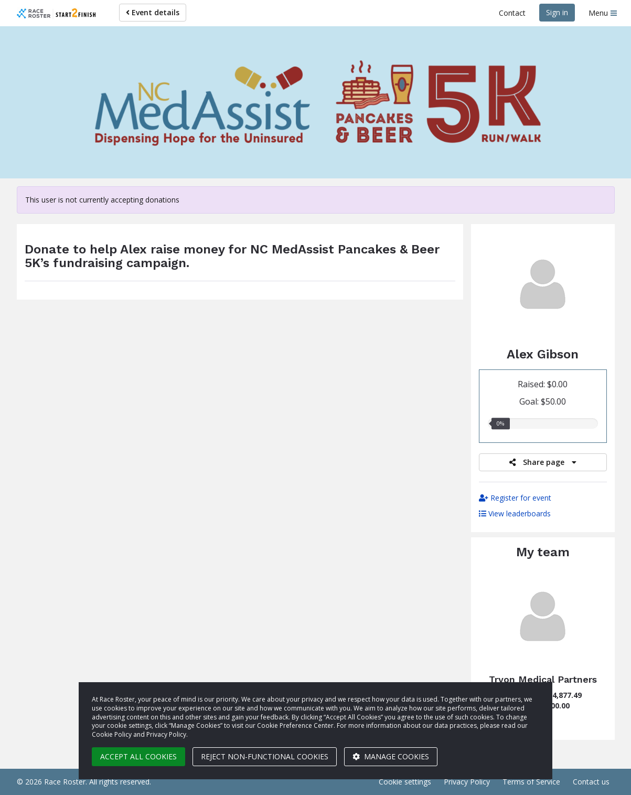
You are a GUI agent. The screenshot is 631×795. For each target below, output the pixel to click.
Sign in (557, 12)
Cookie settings (405, 782)
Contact (512, 13)
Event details (152, 12)
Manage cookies (390, 756)
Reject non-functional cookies (264, 756)
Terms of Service (531, 782)
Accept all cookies (138, 756)
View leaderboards (515, 513)
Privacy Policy (467, 782)
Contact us (591, 782)
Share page (542, 462)
